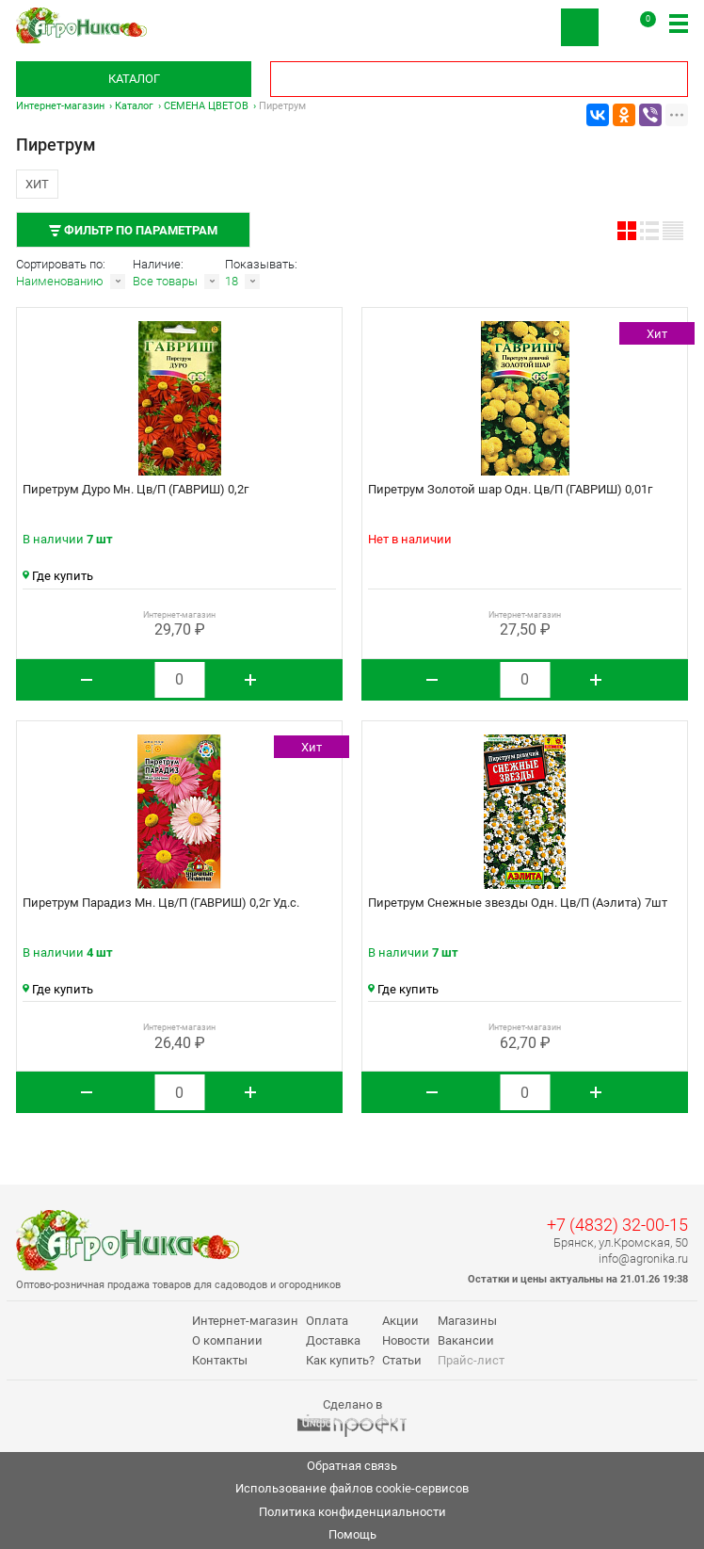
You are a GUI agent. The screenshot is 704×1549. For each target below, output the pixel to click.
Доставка (333, 1340)
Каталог (134, 79)
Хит (37, 184)
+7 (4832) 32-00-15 (617, 1224)
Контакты (220, 1360)
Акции (400, 1321)
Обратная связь (352, 1466)
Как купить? (340, 1360)
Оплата (327, 1321)
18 (231, 281)
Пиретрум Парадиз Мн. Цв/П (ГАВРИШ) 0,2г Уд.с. (161, 903)
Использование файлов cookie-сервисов (352, 1488)
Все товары (165, 281)
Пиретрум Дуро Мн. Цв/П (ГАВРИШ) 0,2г (135, 489)
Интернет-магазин (60, 106)
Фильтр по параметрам (133, 230)
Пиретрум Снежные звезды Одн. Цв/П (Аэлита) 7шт (517, 903)
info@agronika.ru (643, 1258)
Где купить (58, 576)
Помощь (352, 1534)
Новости (406, 1340)
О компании (227, 1340)
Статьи (402, 1360)
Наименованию (60, 281)
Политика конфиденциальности (352, 1512)
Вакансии (466, 1340)
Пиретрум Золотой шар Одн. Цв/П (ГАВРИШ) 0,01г (510, 489)
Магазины (467, 1321)
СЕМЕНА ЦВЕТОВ (206, 106)
